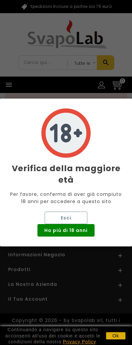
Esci (66, 218)
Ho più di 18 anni (66, 230)
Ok (116, 335)
